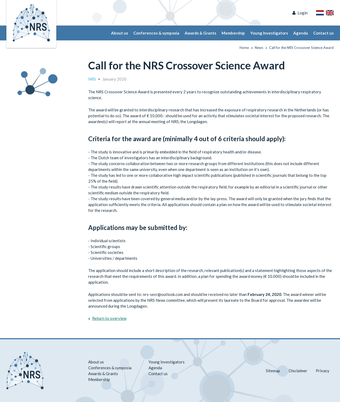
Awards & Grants (200, 33)
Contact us (323, 33)
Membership (233, 33)
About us (119, 33)
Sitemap (273, 370)
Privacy (322, 370)
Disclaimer (297, 370)
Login (303, 12)
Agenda (300, 33)
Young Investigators (269, 33)
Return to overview (109, 318)
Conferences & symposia (156, 33)
